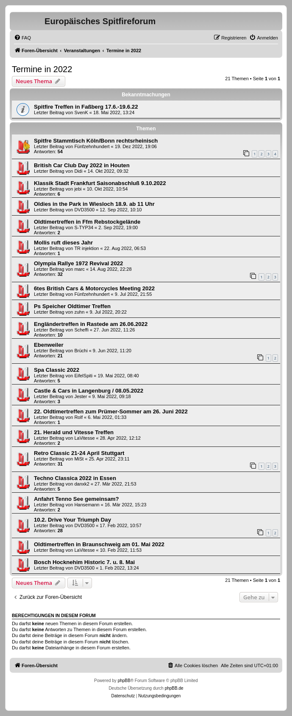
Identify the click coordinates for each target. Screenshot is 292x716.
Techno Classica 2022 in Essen (75, 478)
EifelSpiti (83, 375)
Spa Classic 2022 (56, 370)
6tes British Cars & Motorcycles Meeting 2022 (94, 288)
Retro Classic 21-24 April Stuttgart (79, 453)
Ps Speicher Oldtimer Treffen (72, 306)
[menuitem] (22, 38)
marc (79, 269)
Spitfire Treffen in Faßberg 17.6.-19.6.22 (86, 107)
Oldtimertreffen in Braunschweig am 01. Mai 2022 (99, 544)
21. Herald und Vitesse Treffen (74, 432)
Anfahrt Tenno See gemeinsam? (76, 499)
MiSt (78, 458)
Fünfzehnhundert (91, 146)
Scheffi (81, 329)
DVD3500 (84, 209)
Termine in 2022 (42, 69)
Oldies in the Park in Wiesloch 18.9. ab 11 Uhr (94, 204)
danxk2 (81, 483)
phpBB (124, 680)
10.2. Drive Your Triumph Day (72, 520)
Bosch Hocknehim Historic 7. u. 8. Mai (84, 562)
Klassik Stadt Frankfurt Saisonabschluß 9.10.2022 (100, 183)
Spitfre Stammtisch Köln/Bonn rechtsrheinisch (96, 141)
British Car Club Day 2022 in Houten (82, 165)
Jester (80, 396)
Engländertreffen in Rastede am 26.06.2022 (90, 324)
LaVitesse (84, 438)
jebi (77, 188)
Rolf (78, 417)
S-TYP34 (83, 227)
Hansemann (86, 504)
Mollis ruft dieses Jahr (63, 242)
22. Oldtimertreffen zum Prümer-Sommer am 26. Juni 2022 (111, 411)
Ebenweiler (49, 345)
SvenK (81, 112)
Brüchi (80, 350)
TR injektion (86, 248)
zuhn (79, 311)
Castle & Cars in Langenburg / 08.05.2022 (88, 390)
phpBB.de (174, 688)
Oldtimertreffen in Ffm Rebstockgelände (87, 222)
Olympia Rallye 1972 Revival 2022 (78, 263)
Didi (78, 171)
